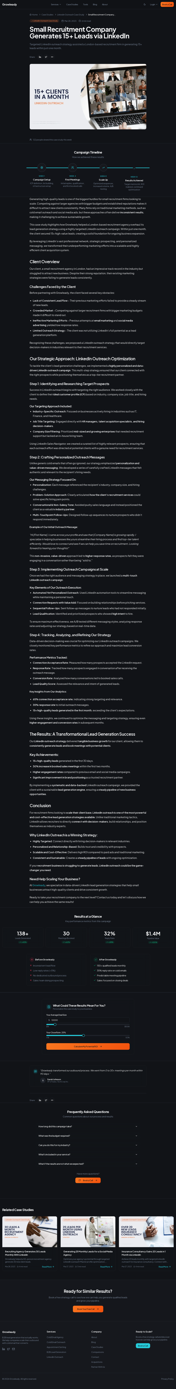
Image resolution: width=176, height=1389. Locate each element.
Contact (95, 1357)
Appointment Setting (56, 1347)
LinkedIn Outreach (55, 1357)
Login (154, 4)
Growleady (38, 885)
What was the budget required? (88, 1138)
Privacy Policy (167, 1379)
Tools (85, 4)
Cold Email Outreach (56, 1342)
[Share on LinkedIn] (40, 56)
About (105, 4)
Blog (95, 4)
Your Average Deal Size (56, 1017)
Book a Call (167, 4)
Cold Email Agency (55, 1337)
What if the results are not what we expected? (88, 1166)
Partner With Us (98, 1367)
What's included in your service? (88, 1156)
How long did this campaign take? (88, 1128)
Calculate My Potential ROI (88, 1049)
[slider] (55, 1027)
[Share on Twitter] (46, 56)
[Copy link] (52, 56)
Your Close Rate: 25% (56, 1035)
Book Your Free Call (88, 1309)
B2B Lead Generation (56, 1352)
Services (56, 4)
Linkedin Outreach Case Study (70, 14)
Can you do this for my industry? (88, 1147)
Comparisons (97, 1352)
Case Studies (72, 4)
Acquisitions (96, 1362)
